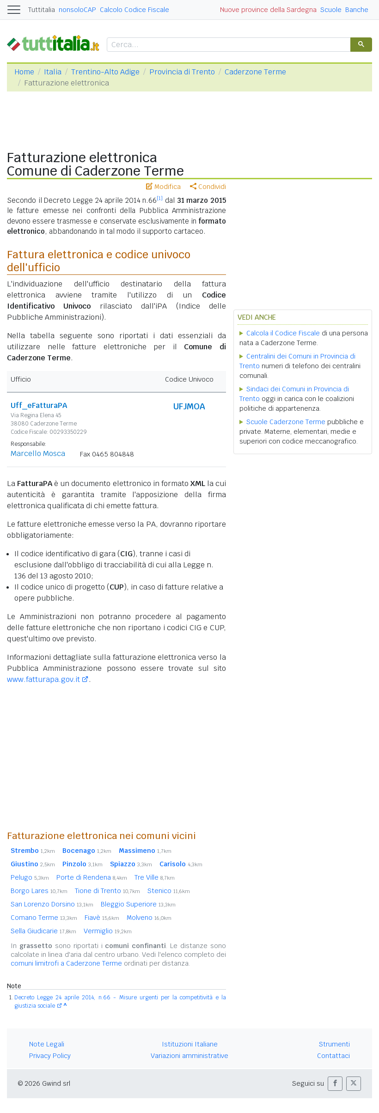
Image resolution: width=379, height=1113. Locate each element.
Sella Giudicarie (43, 931)
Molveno (149, 917)
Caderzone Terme (255, 72)
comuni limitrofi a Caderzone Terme (66, 963)
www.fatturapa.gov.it (43, 679)
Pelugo (30, 877)
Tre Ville (154, 877)
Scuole (331, 10)
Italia (52, 72)
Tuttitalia (41, 10)
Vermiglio (108, 931)
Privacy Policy (50, 1056)
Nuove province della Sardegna (268, 10)
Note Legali (46, 1044)
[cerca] (227, 45)
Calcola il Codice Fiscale (283, 333)
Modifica (163, 186)
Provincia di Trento (182, 72)
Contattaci (333, 1056)
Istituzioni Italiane (190, 1044)
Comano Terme (44, 917)
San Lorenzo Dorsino (52, 904)
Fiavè (102, 917)
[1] (160, 198)
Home (24, 72)
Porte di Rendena (91, 877)
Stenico (168, 891)
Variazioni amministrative (189, 1056)
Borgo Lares (39, 891)
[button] (335, 1084)
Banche (356, 10)
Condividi (208, 186)
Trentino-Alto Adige (105, 72)
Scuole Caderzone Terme (285, 422)
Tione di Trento (107, 891)
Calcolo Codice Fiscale (134, 10)
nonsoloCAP (77, 10)
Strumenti (334, 1044)
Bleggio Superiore (138, 904)
